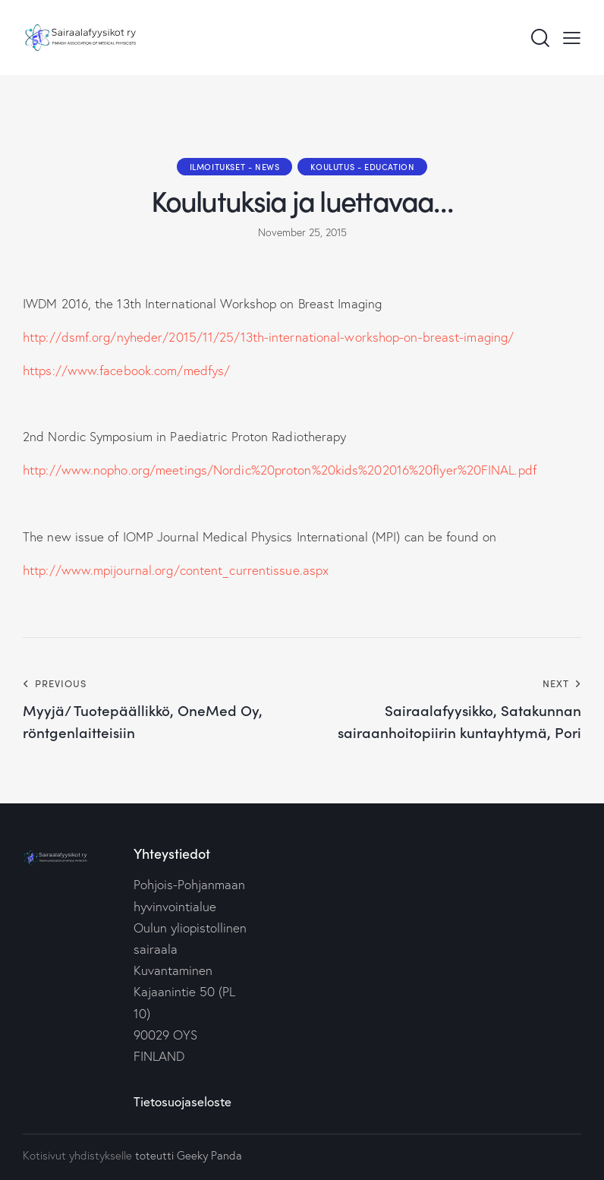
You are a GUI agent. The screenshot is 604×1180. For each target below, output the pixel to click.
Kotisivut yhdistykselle (77, 1155)
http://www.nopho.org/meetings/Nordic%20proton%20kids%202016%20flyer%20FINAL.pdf (279, 470)
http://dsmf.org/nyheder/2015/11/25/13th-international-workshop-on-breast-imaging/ (268, 337)
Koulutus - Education (362, 166)
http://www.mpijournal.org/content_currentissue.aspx (176, 570)
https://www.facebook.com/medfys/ (126, 370)
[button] (571, 37)
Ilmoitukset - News (235, 166)
